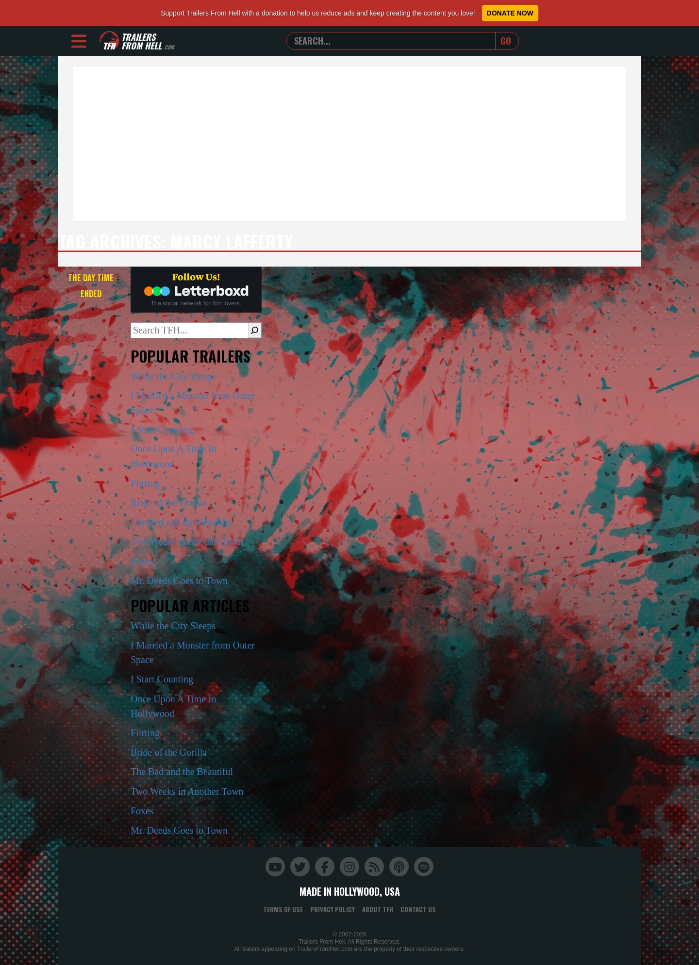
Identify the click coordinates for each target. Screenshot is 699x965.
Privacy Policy (332, 909)
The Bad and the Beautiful (182, 522)
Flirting (145, 483)
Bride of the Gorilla (169, 502)
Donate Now (510, 13)
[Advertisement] (349, 144)
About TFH (377, 909)
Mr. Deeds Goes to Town (179, 580)
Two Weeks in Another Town (187, 541)
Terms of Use (283, 909)
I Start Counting (162, 429)
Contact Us (418, 909)
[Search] (254, 330)
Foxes (142, 561)
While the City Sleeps (173, 376)
